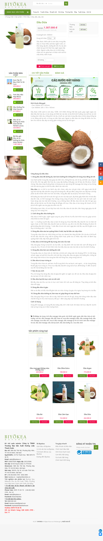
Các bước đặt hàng (62, 457)
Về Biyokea (41, 444)
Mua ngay (58, 66)
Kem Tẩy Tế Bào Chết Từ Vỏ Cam (18, 82)
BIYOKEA (83, 25)
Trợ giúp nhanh (61, 444)
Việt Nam (83, 30)
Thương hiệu (69, 12)
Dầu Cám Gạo (63, 414)
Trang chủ (36, 12)
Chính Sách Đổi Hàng (63, 460)
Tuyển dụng (81, 12)
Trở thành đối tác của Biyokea (44, 453)
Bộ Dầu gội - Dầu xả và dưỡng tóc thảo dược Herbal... (18, 139)
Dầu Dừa (87, 414)
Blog (75, 12)
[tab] (40, 73)
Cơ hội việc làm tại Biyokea (45, 449)
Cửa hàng (61, 12)
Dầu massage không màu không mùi (39, 369)
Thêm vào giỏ (44, 66)
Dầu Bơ (39, 414)
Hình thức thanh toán (63, 452)
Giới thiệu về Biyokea (43, 446)
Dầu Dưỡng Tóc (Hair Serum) (18, 108)
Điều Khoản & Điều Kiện (64, 446)
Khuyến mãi (53, 12)
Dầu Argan (87, 368)
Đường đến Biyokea (43, 457)
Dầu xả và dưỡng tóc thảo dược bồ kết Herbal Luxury (18, 123)
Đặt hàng (34, 376)
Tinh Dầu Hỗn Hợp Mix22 (18, 96)
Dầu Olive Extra (63, 368)
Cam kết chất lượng (62, 455)
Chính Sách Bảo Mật (62, 449)
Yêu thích (44, 376)
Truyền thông (44, 12)
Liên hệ (89, 12)
